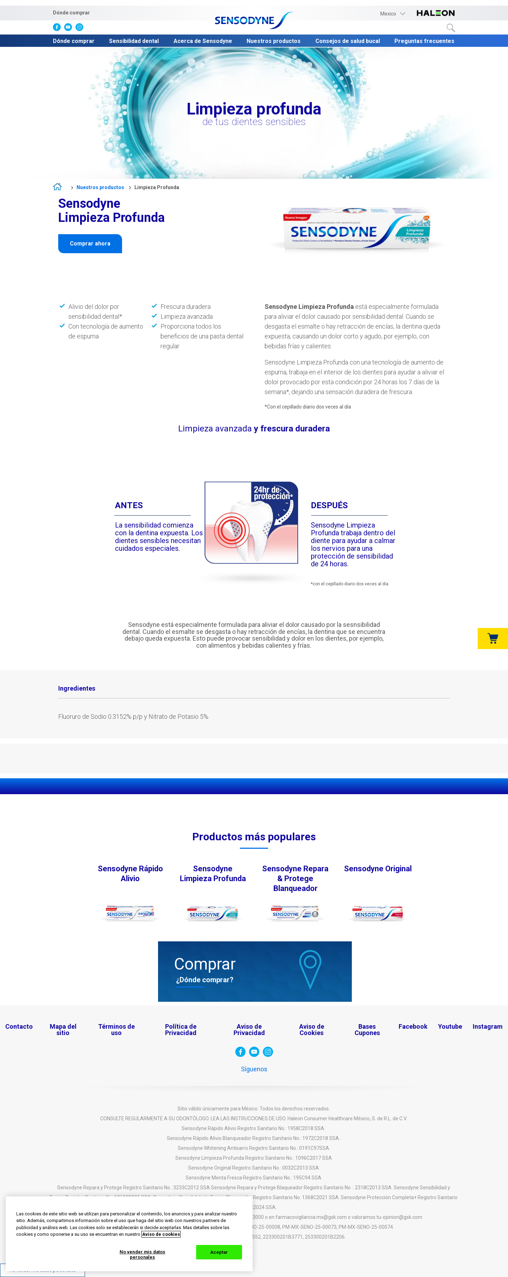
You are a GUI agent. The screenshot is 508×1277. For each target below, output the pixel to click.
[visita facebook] (58, 28)
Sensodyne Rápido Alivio (130, 873)
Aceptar (219, 1252)
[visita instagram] (81, 28)
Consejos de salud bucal (347, 41)
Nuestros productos (274, 41)
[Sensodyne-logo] (254, 21)
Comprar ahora (90, 243)
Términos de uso (116, 1029)
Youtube (450, 1026)
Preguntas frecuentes (424, 41)
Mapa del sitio (63, 1029)
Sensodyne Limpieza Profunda (213, 873)
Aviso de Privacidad (249, 1029)
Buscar (451, 28)
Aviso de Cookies (311, 1029)
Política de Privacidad (180, 1029)
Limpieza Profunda (156, 187)
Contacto (19, 1026)
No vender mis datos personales (142, 1254)
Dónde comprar (71, 12)
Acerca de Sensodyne (203, 41)
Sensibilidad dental (134, 41)
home (59, 188)
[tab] (76, 689)
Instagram (488, 1026)
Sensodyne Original (378, 868)
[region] (129, 1233)
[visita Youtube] (69, 28)
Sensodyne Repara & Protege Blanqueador (295, 878)
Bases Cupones (367, 1029)
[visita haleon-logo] (435, 13)
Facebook (413, 1026)
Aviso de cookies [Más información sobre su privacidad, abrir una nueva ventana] (161, 1234)
